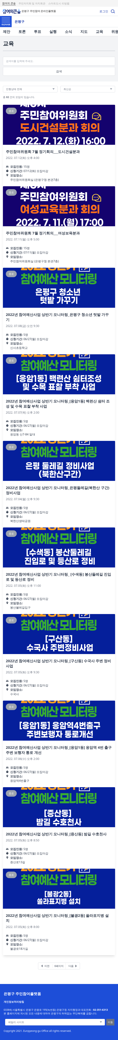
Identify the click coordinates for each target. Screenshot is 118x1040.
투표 (37, 31)
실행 (53, 31)
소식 (68, 31)
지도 (84, 31)
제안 (6, 31)
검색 (59, 71)
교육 (99, 31)
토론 (22, 31)
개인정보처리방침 (14, 1001)
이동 (110, 1022)
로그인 (103, 11)
